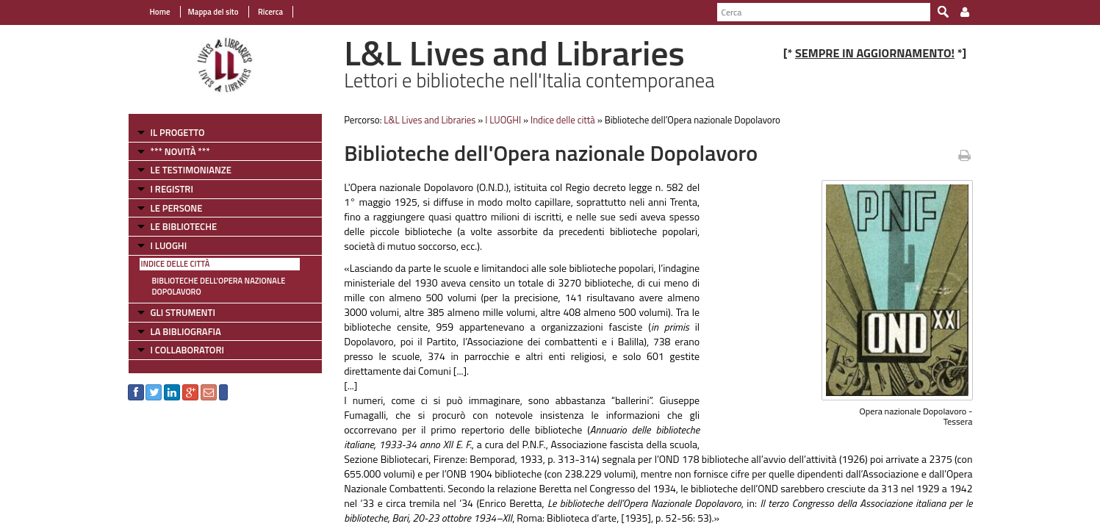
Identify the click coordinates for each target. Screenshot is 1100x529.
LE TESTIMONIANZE (191, 169)
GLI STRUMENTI (183, 312)
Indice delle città (175, 264)
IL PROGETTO (178, 132)
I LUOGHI (169, 245)
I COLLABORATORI (187, 349)
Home (160, 12)
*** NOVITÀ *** (180, 151)
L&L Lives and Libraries (429, 119)
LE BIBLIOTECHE (184, 226)
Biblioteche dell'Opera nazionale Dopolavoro (219, 286)
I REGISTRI (172, 188)
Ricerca (270, 12)
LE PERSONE (177, 208)
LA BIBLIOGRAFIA (186, 331)
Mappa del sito (213, 12)
